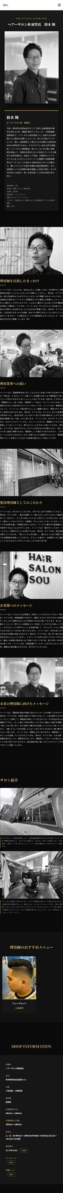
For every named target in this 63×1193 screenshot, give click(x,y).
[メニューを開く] (59, 5)
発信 (23, 1150)
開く (11, 1162)
